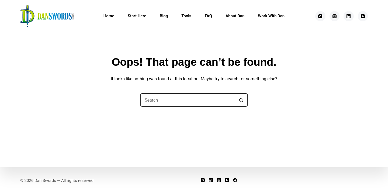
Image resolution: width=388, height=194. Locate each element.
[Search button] (241, 100)
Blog (164, 15)
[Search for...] (187, 100)
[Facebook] (235, 180)
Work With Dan (271, 15)
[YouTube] (363, 16)
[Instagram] (320, 16)
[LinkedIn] (349, 16)
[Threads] (335, 16)
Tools (186, 15)
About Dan (235, 15)
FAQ (208, 15)
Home (108, 15)
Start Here (137, 15)
